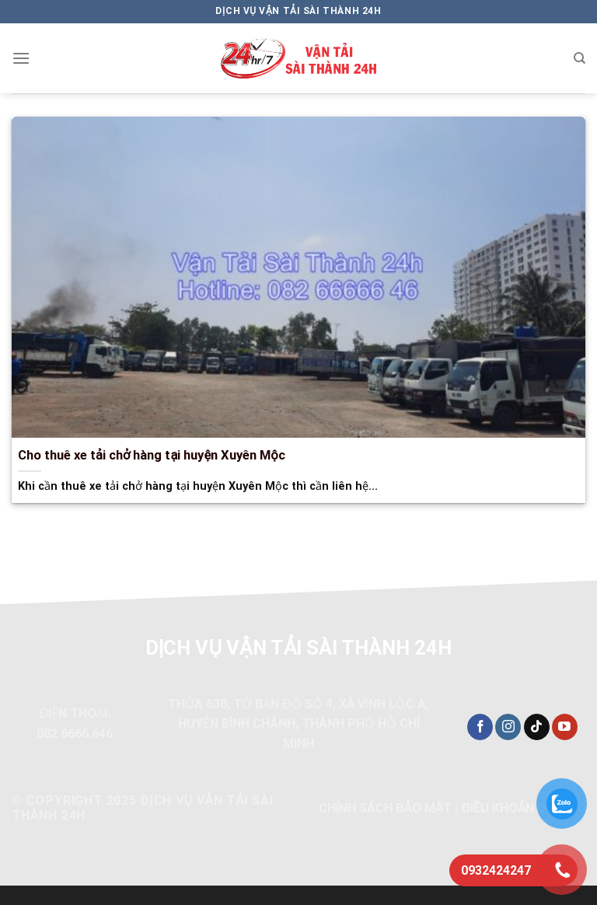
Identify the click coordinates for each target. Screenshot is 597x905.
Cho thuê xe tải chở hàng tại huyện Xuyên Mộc (151, 455)
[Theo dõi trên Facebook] (480, 727)
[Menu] (21, 58)
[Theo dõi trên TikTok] (537, 727)
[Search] (579, 58)
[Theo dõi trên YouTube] (565, 727)
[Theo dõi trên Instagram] (508, 727)
